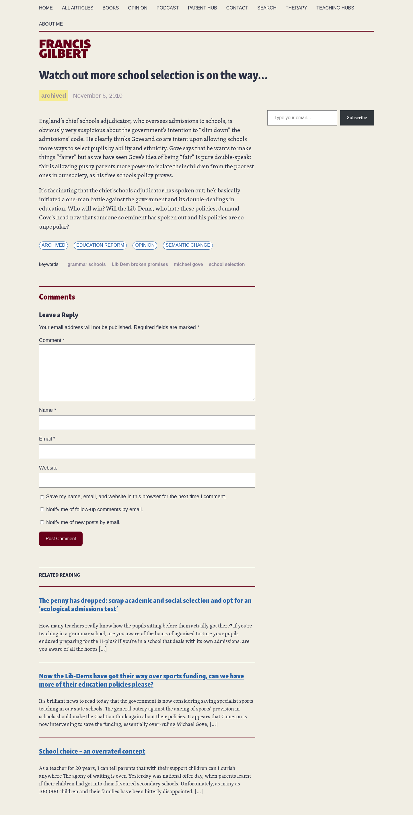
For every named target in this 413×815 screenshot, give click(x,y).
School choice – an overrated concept (92, 750)
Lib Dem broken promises (140, 264)
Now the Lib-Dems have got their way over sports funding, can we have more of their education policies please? (141, 679)
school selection (227, 264)
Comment (52, 340)
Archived (53, 245)
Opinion (145, 245)
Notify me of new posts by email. (83, 522)
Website (48, 468)
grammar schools (87, 264)
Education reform (100, 245)
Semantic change (187, 245)
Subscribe (357, 117)
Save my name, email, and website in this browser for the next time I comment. (136, 496)
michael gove (188, 264)
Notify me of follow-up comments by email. (94, 509)
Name (47, 410)
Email (47, 439)
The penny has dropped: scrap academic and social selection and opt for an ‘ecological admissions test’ (145, 604)
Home (46, 7)
